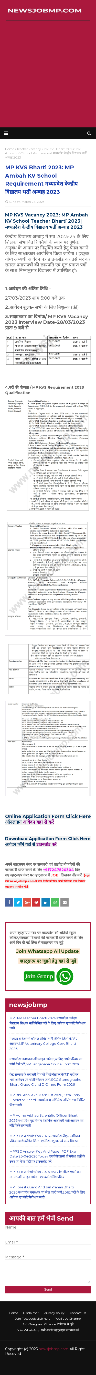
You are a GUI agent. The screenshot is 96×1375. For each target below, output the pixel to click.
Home (13, 1313)
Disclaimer (31, 1313)
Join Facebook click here (32, 1318)
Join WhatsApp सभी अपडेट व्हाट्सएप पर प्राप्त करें (48, 1330)
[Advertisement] (48, 74)
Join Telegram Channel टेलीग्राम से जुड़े (48, 1324)
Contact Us (78, 1313)
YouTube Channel (68, 1318)
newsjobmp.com (54, 1349)
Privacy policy (54, 1313)
